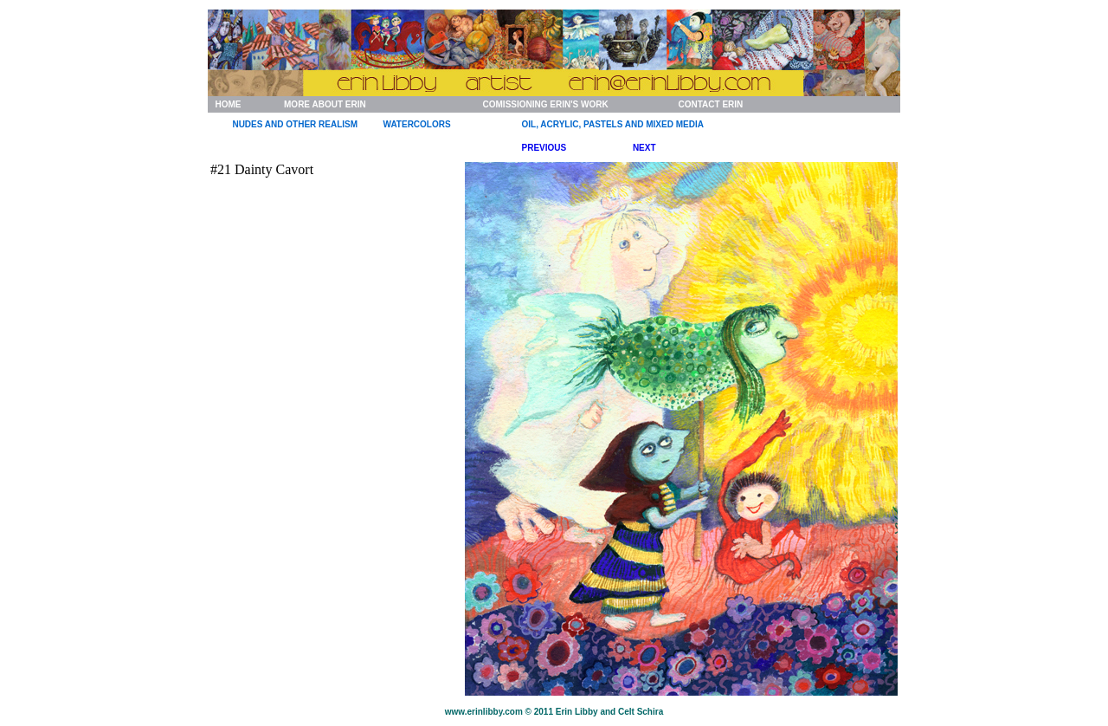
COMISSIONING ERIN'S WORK (546, 104)
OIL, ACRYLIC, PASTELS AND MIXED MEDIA (613, 124)
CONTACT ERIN (710, 104)
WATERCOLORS (417, 124)
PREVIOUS (544, 147)
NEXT (644, 147)
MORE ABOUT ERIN (325, 104)
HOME (228, 104)
